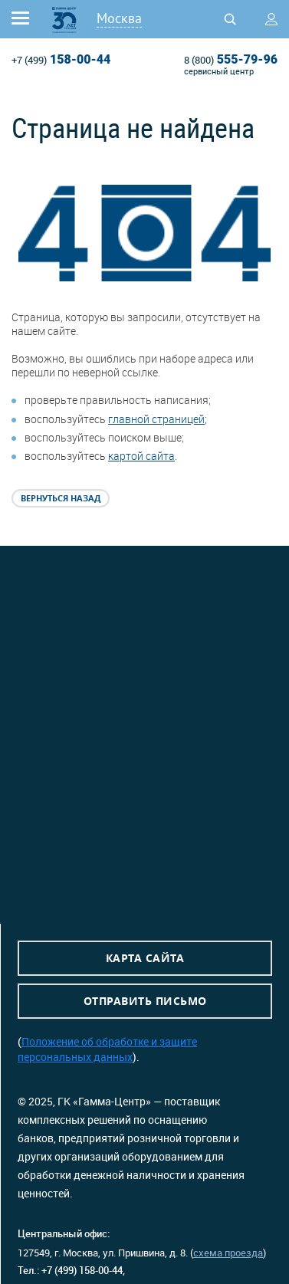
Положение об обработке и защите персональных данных (107, 1049)
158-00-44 (60, 60)
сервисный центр (219, 71)
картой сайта (141, 455)
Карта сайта (145, 958)
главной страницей (156, 419)
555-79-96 (231, 60)
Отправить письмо (145, 1000)
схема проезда (228, 1252)
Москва (119, 18)
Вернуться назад (60, 498)
